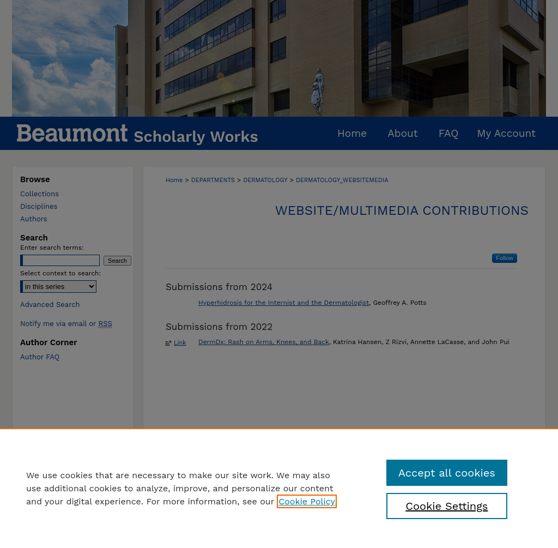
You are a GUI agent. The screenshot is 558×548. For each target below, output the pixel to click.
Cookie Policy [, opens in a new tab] (306, 501)
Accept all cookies (446, 472)
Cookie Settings (446, 506)
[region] (279, 488)
